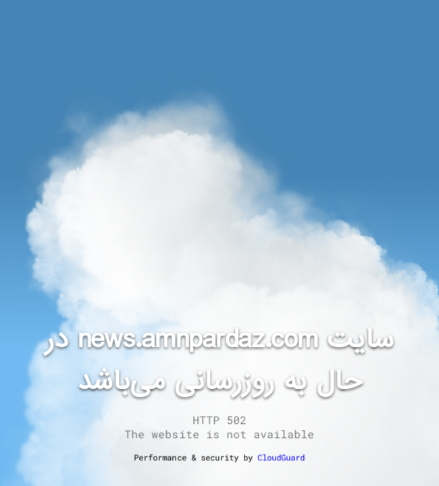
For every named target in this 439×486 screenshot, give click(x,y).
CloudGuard (281, 457)
